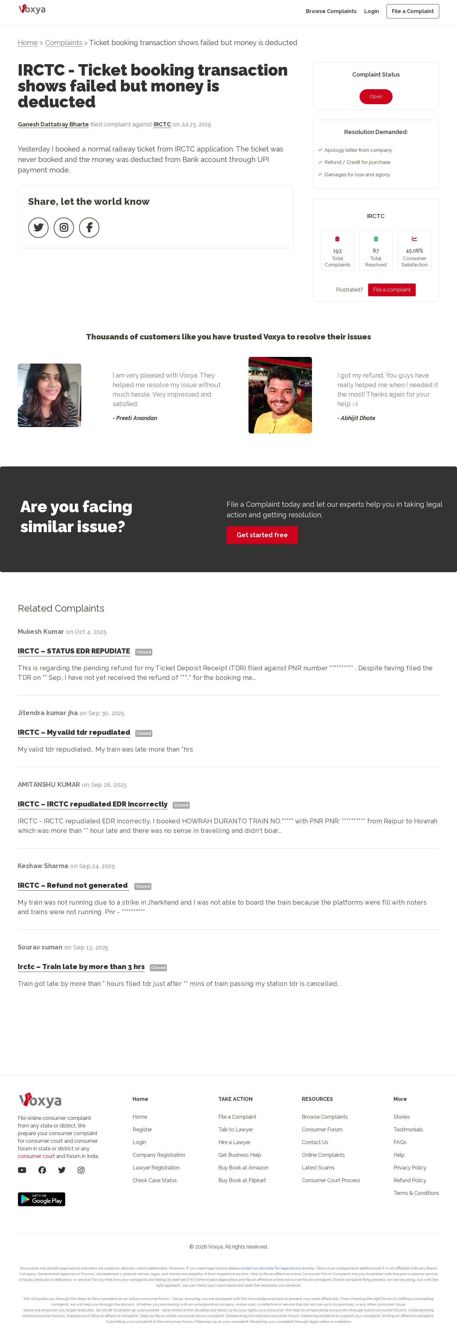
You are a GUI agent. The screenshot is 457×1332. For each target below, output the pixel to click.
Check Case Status (155, 1180)
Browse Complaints (331, 11)
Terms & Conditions (416, 1193)
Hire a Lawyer (234, 1142)
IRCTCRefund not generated (73, 885)
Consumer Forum (322, 1130)
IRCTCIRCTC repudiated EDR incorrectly (93, 804)
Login (371, 11)
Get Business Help (239, 1155)
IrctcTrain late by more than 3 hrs (81, 966)
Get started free (262, 535)
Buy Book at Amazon (243, 1168)
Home (28, 42)
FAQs (400, 1142)
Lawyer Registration (156, 1168)
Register (142, 1130)
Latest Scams (318, 1168)
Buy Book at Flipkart (242, 1180)
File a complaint (392, 290)
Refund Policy (410, 1180)
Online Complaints (323, 1155)
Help (399, 1155)
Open (376, 96)
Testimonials (408, 1130)
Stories (402, 1117)
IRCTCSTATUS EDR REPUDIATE (74, 651)
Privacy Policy (410, 1168)
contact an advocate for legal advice (271, 1268)
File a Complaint (413, 11)
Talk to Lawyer (235, 1130)
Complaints (63, 42)
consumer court (36, 1156)
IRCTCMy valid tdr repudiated (74, 732)
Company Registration (159, 1155)
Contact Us (315, 1142)
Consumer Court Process (331, 1180)
